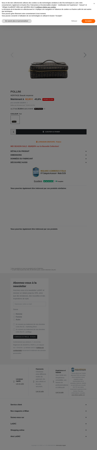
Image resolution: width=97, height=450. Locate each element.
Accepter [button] (88, 21)
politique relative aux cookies (46, 7)
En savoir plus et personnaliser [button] (16, 21)
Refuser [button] (74, 21)
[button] (94, 3)
